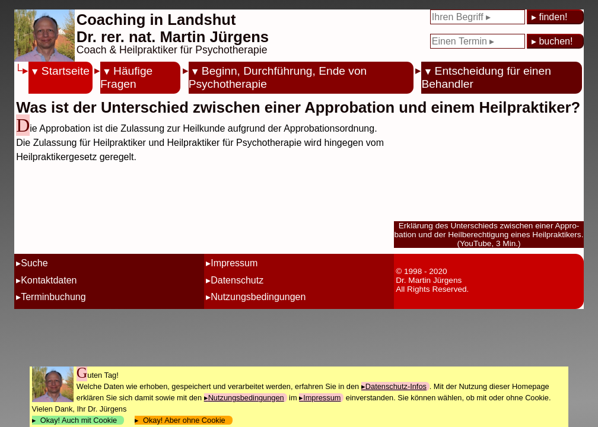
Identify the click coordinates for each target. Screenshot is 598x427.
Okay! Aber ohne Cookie (184, 420)
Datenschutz (237, 280)
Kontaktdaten (49, 280)
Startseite (66, 71)
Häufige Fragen (126, 77)
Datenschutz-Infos (396, 386)
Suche (34, 263)
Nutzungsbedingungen (258, 297)
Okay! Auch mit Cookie (79, 420)
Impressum (234, 263)
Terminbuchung (53, 297)
